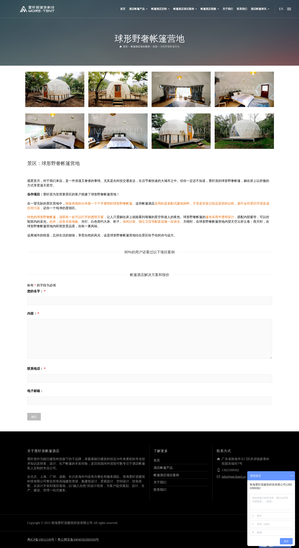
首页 (157, 460)
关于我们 (160, 482)
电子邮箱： (35, 391)
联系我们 (160, 489)
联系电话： (36, 368)
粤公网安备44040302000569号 (78, 539)
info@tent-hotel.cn (234, 476)
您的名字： (36, 291)
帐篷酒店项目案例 (166, 475)
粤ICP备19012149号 (41, 539)
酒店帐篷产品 (163, 467)
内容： (33, 313)
